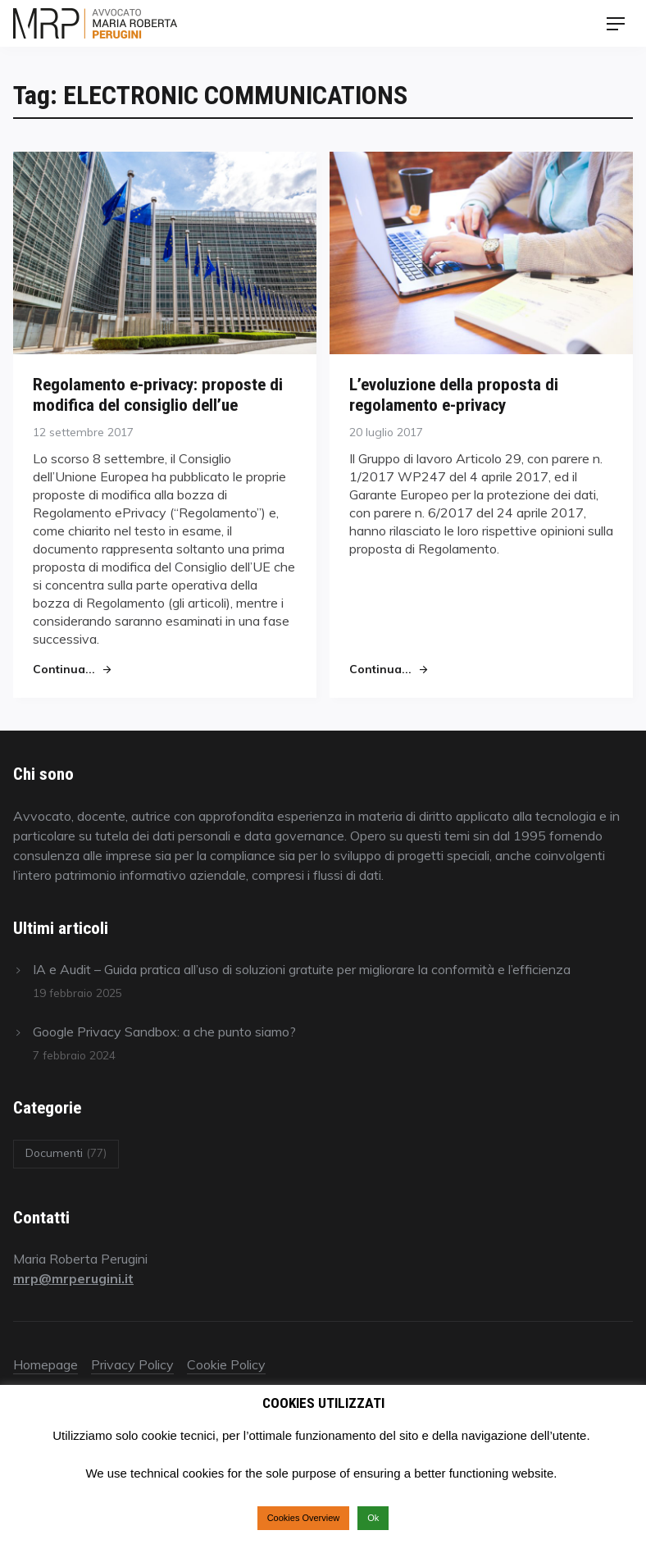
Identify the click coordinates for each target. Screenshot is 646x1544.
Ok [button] (373, 1518)
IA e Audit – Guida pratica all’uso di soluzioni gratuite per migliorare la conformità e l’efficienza (302, 969)
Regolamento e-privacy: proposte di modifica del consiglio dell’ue (158, 394)
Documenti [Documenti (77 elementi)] (66, 1152)
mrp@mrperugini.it (73, 1278)
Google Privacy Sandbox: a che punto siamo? (164, 1031)
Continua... (64, 669)
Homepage (45, 1364)
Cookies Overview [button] (303, 1518)
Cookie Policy (226, 1364)
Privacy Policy (132, 1364)
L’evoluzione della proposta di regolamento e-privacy (453, 394)
